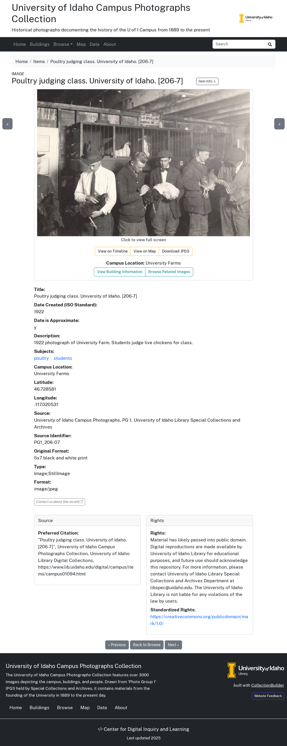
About (109, 44)
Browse (65, 707)
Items (39, 61)
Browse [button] (61, 44)
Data (95, 44)
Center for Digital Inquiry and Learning (143, 729)
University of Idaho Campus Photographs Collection (73, 666)
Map (81, 44)
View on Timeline (113, 251)
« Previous (117, 645)
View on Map (145, 251)
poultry (41, 358)
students (63, 358)
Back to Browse (147, 645)
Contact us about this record (60, 501)
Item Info (207, 81)
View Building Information (119, 272)
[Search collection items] (239, 44)
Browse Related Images (169, 272)
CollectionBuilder (267, 685)
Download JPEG (175, 251)
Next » (173, 645)
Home (19, 44)
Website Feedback (268, 696)
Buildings (40, 44)
